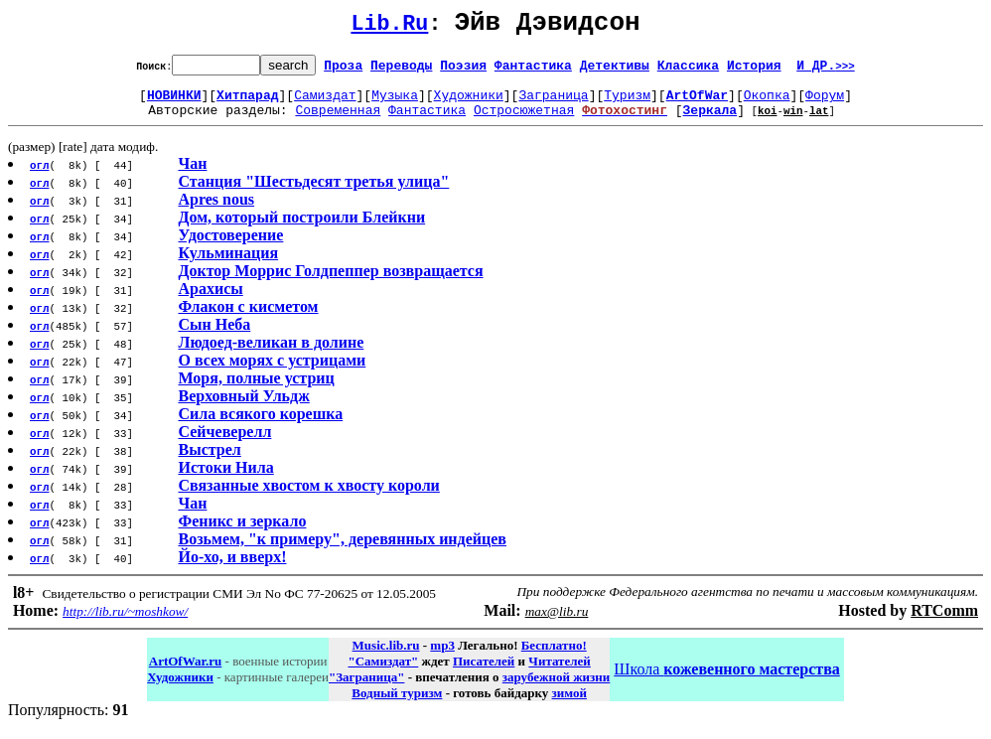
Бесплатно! (554, 657)
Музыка (394, 103)
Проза (343, 70)
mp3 (442, 657)
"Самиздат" (383, 672)
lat (819, 121)
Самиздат (324, 103)
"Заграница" (366, 688)
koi (768, 121)
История (754, 70)
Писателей (483, 672)
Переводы (401, 70)
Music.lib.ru (386, 657)
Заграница (553, 103)
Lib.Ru (389, 27)
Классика (688, 70)
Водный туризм (397, 704)
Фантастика (533, 70)
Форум (824, 103)
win (793, 121)
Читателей (559, 672)
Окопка (767, 103)
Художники (468, 103)
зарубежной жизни (556, 688)
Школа (726, 680)
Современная (337, 121)
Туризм (627, 103)
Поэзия (463, 70)
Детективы (614, 70)
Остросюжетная (524, 121)
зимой (569, 704)
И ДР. (825, 70)
